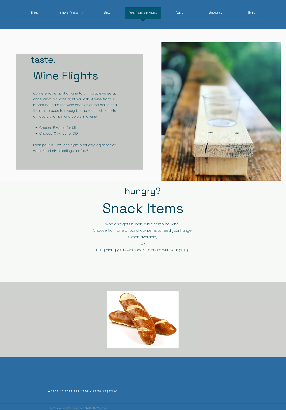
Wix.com (101, 407)
